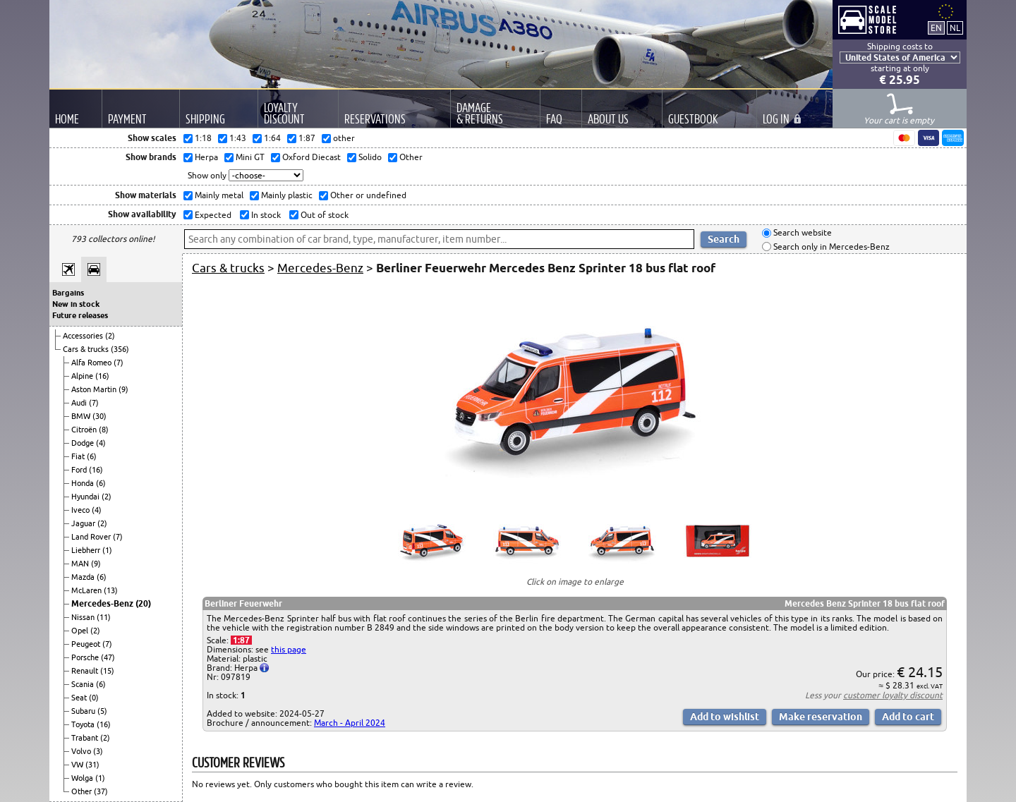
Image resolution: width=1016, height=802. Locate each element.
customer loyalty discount (893, 695)
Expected (212, 214)
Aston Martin (95, 389)
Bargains (68, 292)
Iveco (81, 510)
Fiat (79, 456)
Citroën (85, 429)
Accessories (84, 336)
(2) (110, 336)
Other (82, 791)
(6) (92, 456)
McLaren (87, 590)
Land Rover (92, 537)
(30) (99, 416)
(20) (143, 603)
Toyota (84, 724)
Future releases (80, 315)
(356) (120, 349)
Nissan (84, 617)
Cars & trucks (87, 349)
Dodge (83, 443)
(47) (108, 657)
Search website (801, 233)
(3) (98, 751)
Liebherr (86, 550)
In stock (265, 214)
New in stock (75, 304)
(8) (104, 429)
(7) (118, 362)
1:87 (241, 640)
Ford (80, 470)
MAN (81, 563)
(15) (107, 671)
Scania (83, 684)
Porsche (86, 657)
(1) (107, 550)
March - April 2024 (349, 722)
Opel (80, 630)
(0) (94, 697)
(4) (101, 443)
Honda (83, 483)
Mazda (84, 577)
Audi (80, 403)
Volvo (82, 751)
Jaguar (84, 523)
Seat (80, 697)
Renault (85, 671)
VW (78, 764)
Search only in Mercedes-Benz (830, 246)
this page (288, 649)
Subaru (84, 711)
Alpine (83, 376)
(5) (102, 711)
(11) (104, 617)
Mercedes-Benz (103, 603)
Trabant (85, 738)
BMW (81, 416)
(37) (101, 791)
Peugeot (86, 644)
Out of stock (323, 214)
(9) (123, 389)
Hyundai (86, 496)
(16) (102, 376)
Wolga (83, 778)
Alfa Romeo (92, 362)
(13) (111, 590)
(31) (92, 764)
